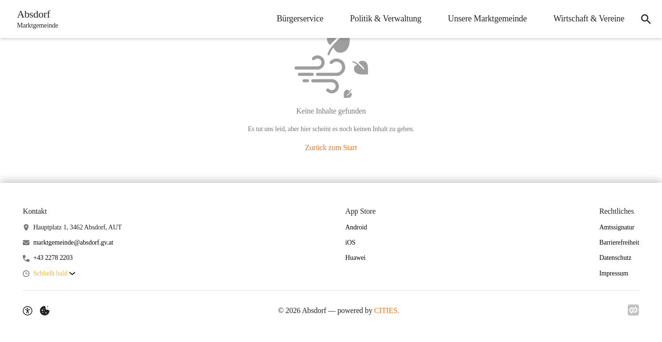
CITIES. (386, 310)
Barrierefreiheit (619, 242)
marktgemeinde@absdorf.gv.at (73, 242)
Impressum (613, 273)
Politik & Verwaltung (385, 18)
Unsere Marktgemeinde (487, 18)
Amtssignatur (616, 227)
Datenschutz (615, 257)
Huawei (355, 257)
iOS (350, 242)
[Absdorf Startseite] (34, 19)
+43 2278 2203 (53, 257)
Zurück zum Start (331, 147)
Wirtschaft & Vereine (588, 18)
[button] (54, 274)
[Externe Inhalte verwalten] (44, 310)
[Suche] (646, 19)
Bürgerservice (299, 18)
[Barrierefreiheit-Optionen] (27, 310)
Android (356, 227)
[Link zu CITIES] (633, 310)
